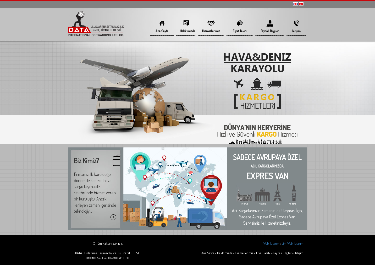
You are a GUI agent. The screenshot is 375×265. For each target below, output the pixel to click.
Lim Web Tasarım (292, 243)
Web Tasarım (271, 243)
